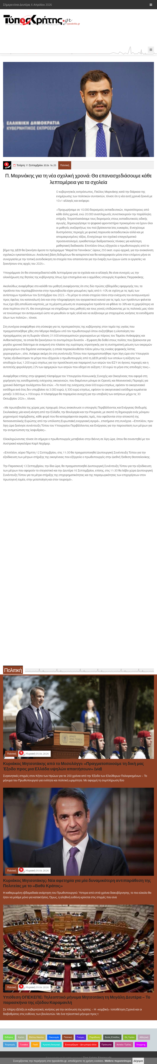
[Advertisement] (74, 36)
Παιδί (35, 1044)
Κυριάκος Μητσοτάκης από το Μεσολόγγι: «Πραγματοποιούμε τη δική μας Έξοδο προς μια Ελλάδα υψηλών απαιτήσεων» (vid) (73, 766)
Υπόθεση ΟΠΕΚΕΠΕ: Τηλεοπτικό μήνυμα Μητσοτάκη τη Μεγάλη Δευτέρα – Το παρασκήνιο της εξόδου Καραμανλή (76, 1000)
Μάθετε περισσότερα (118, 1060)
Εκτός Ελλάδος (112, 1037)
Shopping (140, 1044)
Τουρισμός (10, 1044)
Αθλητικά (143, 1037)
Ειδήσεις (9, 1037)
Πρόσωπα (107, 1044)
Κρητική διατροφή (51, 1044)
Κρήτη (21, 1037)
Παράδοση (94, 1037)
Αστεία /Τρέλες (124, 1044)
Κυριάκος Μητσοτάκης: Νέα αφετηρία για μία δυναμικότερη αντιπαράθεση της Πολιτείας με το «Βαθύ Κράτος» (77, 883)
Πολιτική (64, 165)
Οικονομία (54, 1037)
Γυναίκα (24, 1044)
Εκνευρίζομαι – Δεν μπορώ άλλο (80, 1044)
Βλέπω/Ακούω (36, 1037)
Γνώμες (80, 1037)
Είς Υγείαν (130, 1037)
